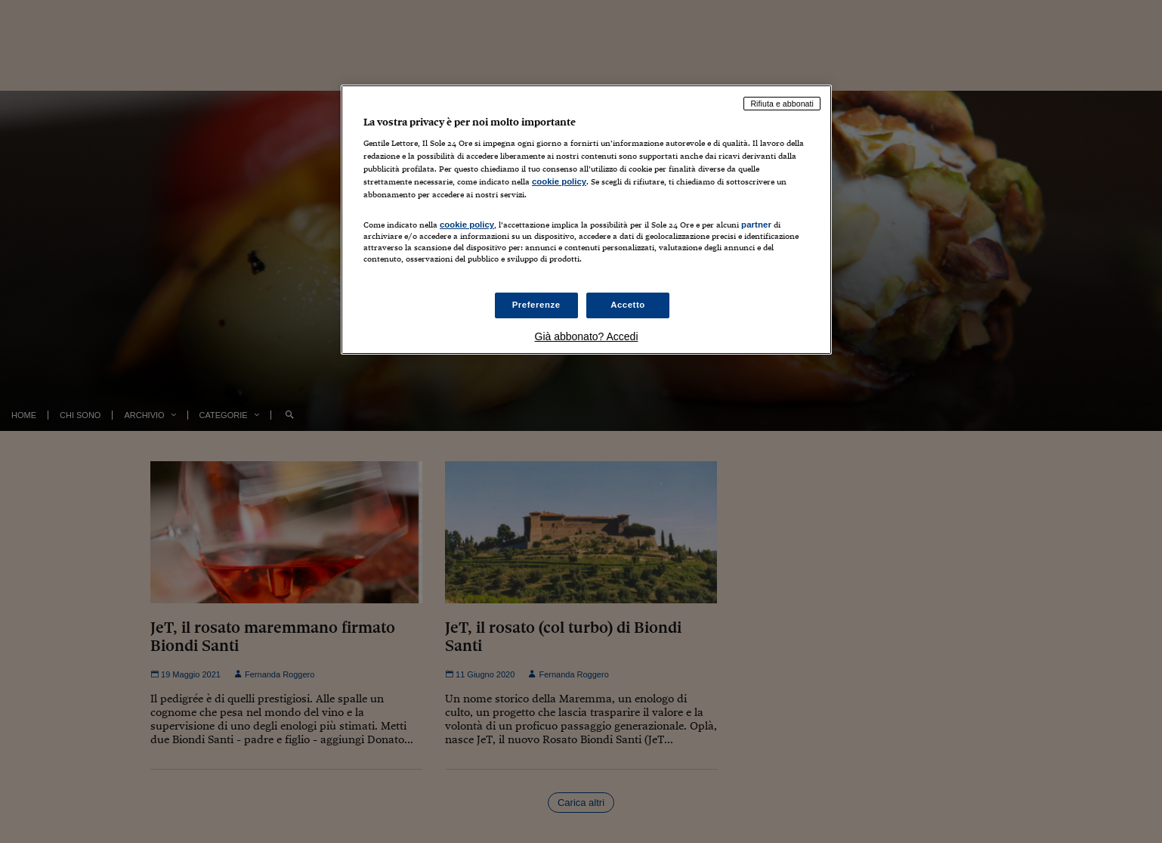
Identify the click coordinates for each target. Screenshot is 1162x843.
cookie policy (559, 181)
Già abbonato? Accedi (586, 336)
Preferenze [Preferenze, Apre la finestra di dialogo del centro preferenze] (536, 304)
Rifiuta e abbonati (782, 103)
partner (756, 224)
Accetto (627, 304)
